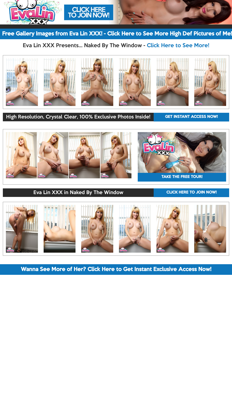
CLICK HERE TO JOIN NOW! (191, 192)
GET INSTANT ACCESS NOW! (191, 117)
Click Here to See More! (178, 45)
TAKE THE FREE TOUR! (181, 177)
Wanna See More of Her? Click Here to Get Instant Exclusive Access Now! (116, 269)
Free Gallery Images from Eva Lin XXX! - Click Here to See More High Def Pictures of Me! (117, 33)
